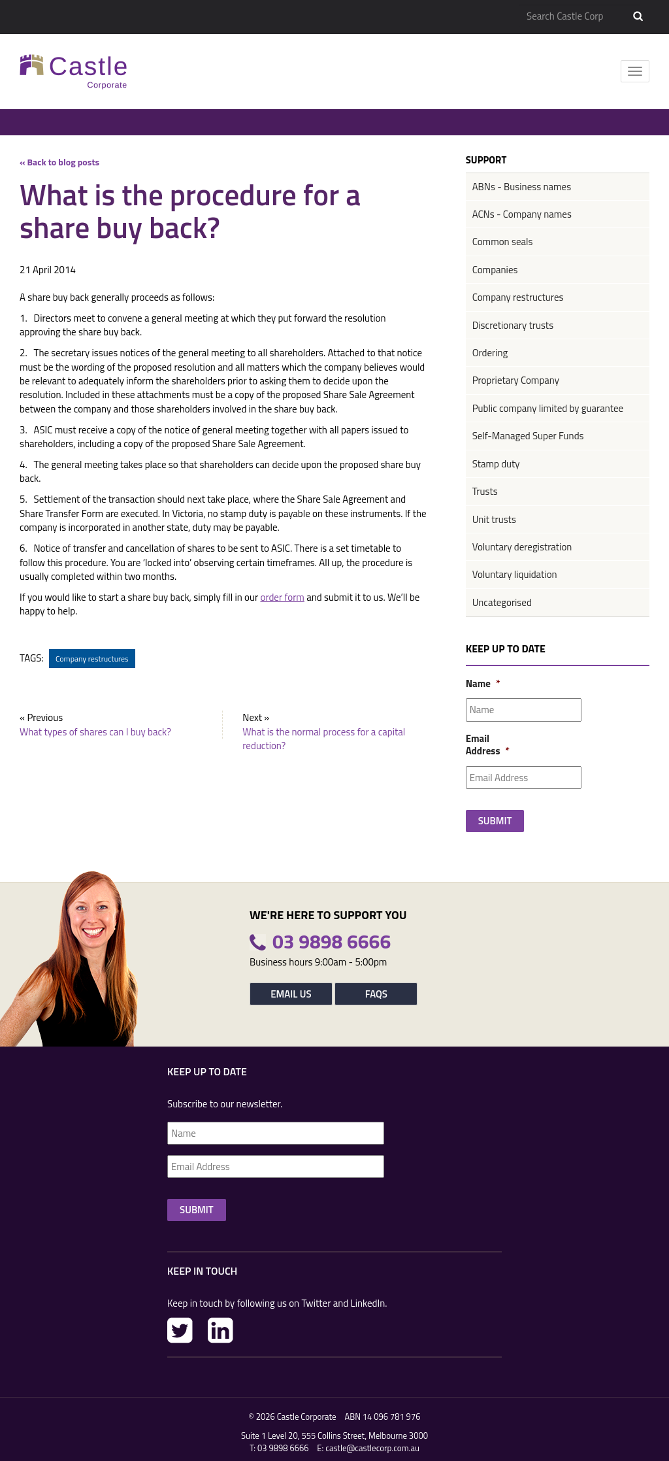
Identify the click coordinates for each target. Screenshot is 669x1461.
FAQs (376, 993)
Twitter (180, 1330)
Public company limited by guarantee (547, 408)
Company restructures (92, 658)
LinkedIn (220, 1330)
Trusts (485, 491)
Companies (495, 269)
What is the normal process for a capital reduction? (323, 738)
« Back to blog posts (59, 162)
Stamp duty (496, 463)
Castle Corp (73, 72)
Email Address (482, 745)
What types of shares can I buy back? (95, 731)
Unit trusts (494, 519)
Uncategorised (502, 602)
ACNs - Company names (522, 214)
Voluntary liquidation (514, 574)
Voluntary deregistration (522, 546)
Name (482, 683)
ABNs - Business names (521, 186)
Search (638, 16)
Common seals (502, 241)
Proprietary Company (515, 380)
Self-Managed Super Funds (528, 435)
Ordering (490, 352)
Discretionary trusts (512, 325)
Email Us (290, 993)
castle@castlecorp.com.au (372, 1447)
